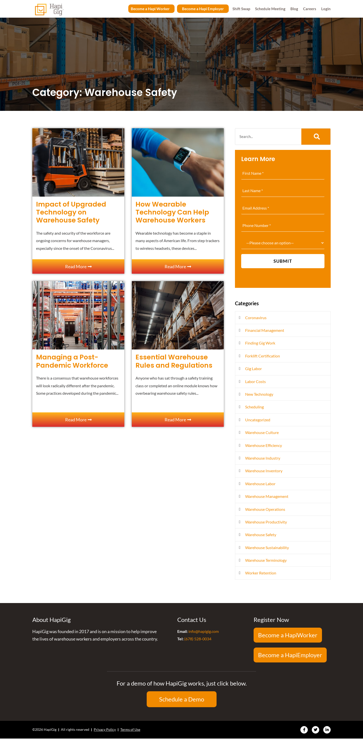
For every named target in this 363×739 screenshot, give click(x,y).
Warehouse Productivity (266, 522)
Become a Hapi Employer (203, 8)
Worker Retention (260, 572)
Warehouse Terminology (266, 560)
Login (326, 8)
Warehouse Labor (260, 483)
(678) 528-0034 (197, 638)
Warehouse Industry (262, 458)
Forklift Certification (262, 355)
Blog (294, 8)
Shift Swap (241, 8)
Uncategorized (257, 419)
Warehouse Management (266, 496)
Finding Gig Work (260, 343)
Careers (309, 8)
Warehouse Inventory (263, 470)
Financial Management (264, 330)
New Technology (259, 394)
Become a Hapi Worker (150, 8)
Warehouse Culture (262, 432)
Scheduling (254, 406)
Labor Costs (255, 381)
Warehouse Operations (265, 509)
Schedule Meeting (270, 8)
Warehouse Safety (260, 534)
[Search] (315, 137)
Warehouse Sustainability (267, 547)
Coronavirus (256, 317)
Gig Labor (253, 368)
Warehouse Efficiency (263, 445)
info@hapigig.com (203, 631)
